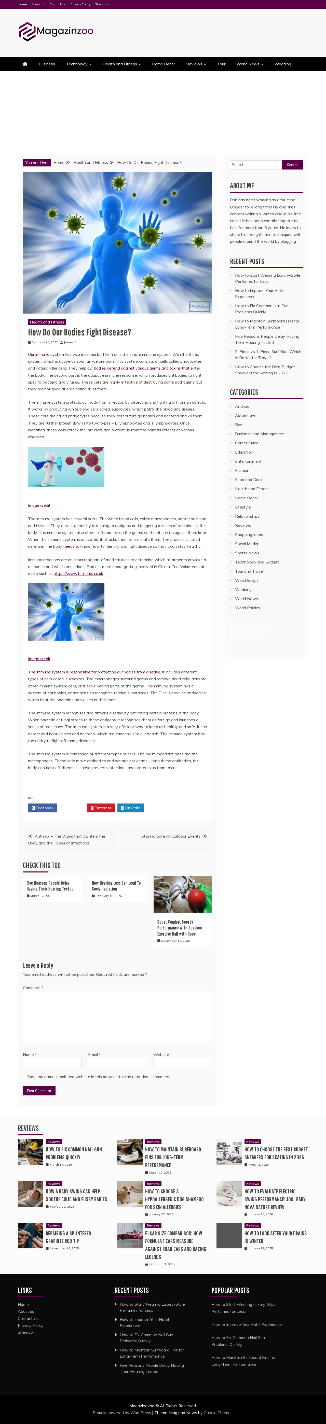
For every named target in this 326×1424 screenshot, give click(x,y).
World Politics (248, 607)
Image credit (39, 505)
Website (161, 1054)
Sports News (247, 552)
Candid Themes (218, 1412)
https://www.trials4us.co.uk (78, 573)
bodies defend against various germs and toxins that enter (147, 368)
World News (248, 63)
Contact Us (58, 4)
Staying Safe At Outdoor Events (170, 836)
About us (38, 4)
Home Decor (163, 63)
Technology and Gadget (257, 562)
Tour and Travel (249, 571)
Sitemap (101, 4)
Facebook (42, 808)
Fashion (242, 470)
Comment (33, 987)
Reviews (194, 63)
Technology (77, 63)
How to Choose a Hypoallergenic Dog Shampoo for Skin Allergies (174, 1199)
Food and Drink (249, 479)
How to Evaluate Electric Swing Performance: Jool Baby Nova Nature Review (275, 1199)
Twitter (72, 808)
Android (242, 406)
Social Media (246, 543)
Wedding (283, 63)
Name (30, 1054)
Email (94, 1054)
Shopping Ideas (249, 534)
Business (47, 63)
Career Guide (247, 442)
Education (244, 452)
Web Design (246, 580)
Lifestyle (243, 507)
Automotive (245, 415)
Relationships (247, 516)
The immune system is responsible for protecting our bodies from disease (94, 671)
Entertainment (248, 461)
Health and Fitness (120, 63)
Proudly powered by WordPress (122, 1412)
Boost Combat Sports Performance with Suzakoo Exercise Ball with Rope (179, 928)
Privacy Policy (80, 4)
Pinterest (101, 808)
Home (22, 4)
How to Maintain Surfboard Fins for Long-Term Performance (173, 1157)
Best (239, 424)
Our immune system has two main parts (64, 354)
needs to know (77, 546)
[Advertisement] (163, 109)
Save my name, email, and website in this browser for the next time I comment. (98, 1076)
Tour (221, 63)
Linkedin (130, 808)
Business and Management (260, 433)
